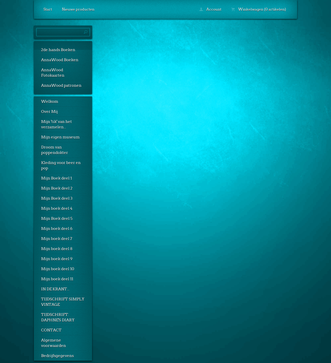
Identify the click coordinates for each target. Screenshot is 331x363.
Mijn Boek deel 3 (56, 198)
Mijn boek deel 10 (57, 269)
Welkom (49, 101)
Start (47, 9)
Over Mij (49, 111)
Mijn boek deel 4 (56, 208)
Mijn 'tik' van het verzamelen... (56, 124)
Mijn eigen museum (60, 137)
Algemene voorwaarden (53, 343)
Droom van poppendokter (54, 150)
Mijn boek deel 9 (56, 259)
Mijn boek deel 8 (56, 248)
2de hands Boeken (58, 50)
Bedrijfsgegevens (57, 355)
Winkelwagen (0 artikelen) (258, 9)
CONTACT (51, 330)
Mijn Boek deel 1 (56, 178)
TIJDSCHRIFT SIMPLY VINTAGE (62, 302)
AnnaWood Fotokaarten (52, 73)
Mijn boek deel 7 (56, 238)
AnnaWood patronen (61, 85)
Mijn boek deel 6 (56, 228)
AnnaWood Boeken (59, 60)
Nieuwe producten (78, 9)
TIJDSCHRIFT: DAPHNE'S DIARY (57, 317)
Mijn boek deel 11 (57, 279)
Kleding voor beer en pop (61, 165)
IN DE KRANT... (55, 289)
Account (210, 9)
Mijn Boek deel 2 (56, 188)
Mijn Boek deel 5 (56, 218)
